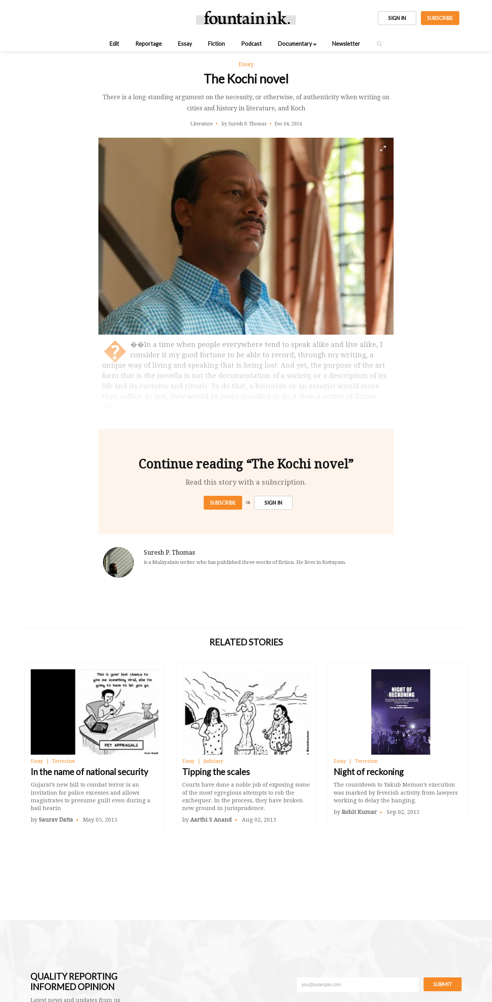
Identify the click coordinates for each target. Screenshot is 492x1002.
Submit (442, 984)
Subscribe (223, 503)
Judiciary (213, 761)
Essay (185, 43)
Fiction (216, 43)
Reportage (148, 43)
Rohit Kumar (359, 812)
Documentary (295, 43)
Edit (114, 43)
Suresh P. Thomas (169, 552)
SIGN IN (397, 18)
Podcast (251, 43)
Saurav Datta (56, 820)
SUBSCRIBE (440, 18)
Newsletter (346, 43)
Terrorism (63, 761)
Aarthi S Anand (211, 820)
